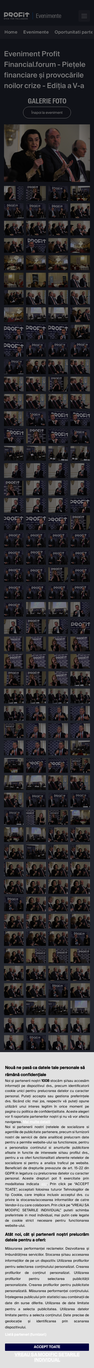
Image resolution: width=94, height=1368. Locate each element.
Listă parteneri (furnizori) (25, 1335)
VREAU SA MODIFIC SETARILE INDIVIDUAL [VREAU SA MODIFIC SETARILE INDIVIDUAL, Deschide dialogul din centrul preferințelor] (47, 1357)
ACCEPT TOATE (47, 1347)
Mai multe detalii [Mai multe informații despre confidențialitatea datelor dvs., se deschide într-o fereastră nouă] (36, 1122)
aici (44, 1184)
